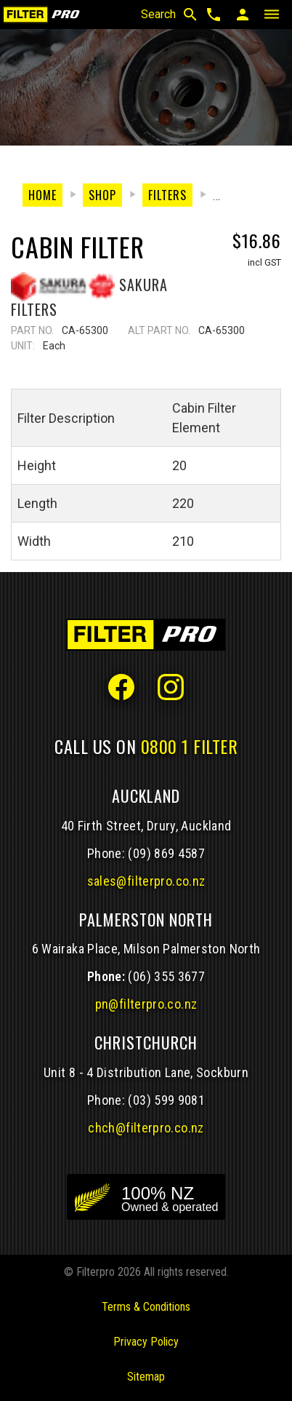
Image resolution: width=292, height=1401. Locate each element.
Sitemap (146, 1377)
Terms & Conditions (146, 1307)
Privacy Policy (146, 1342)
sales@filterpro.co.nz (146, 881)
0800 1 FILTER (189, 746)
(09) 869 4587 (166, 853)
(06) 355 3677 (166, 976)
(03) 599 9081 (166, 1100)
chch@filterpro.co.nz (145, 1127)
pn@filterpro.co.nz (146, 1004)
